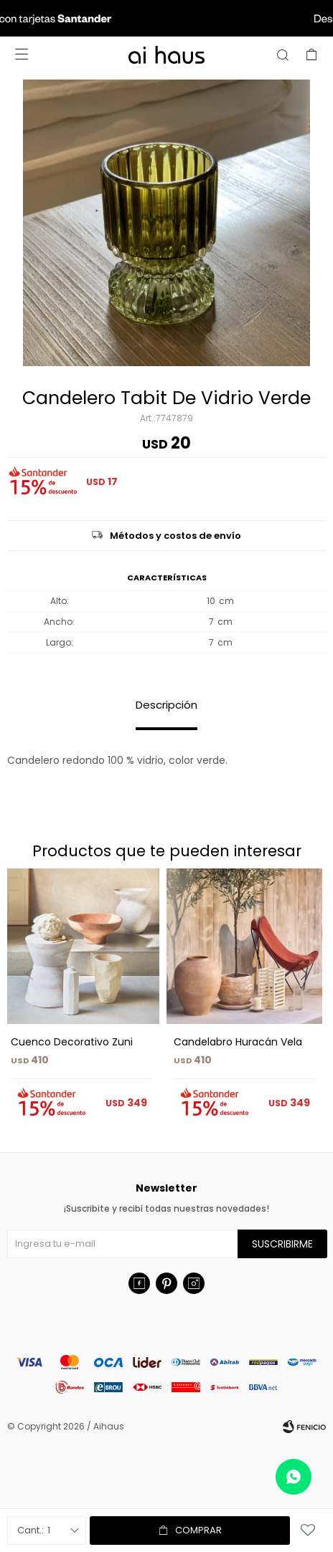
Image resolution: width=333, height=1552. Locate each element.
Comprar (198, 1530)
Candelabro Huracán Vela (238, 1042)
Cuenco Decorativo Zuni (72, 1042)
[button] (309, 1003)
